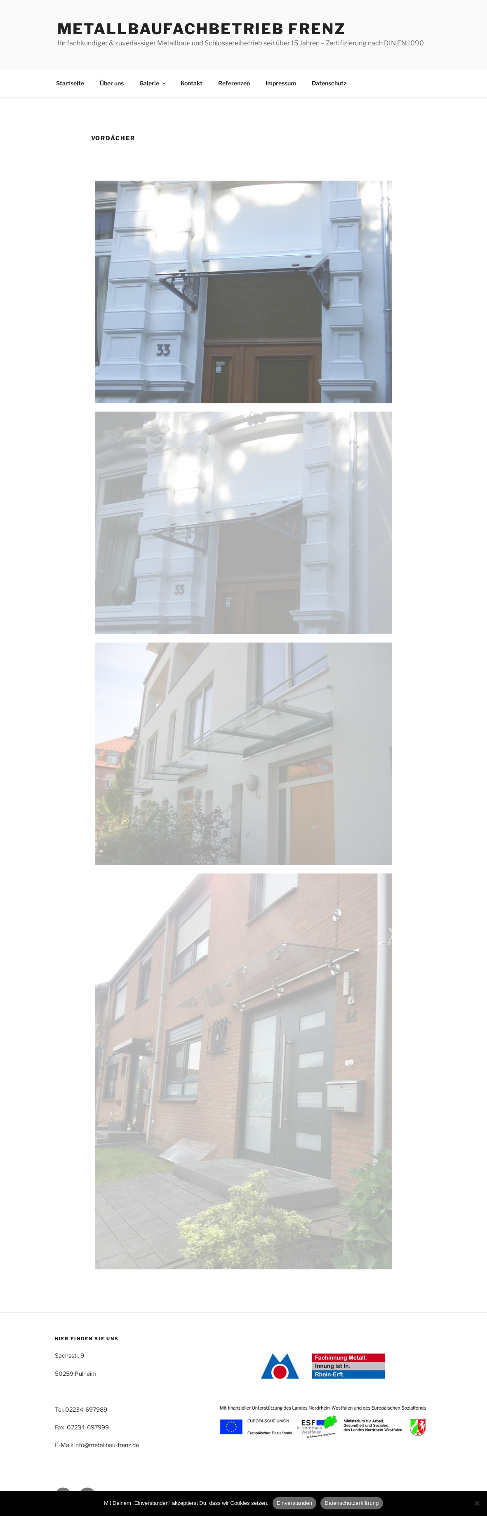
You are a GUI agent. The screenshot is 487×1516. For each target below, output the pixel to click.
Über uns (112, 83)
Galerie (153, 83)
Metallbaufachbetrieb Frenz (201, 29)
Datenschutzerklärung (352, 1503)
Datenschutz (329, 83)
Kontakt (191, 83)
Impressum (281, 83)
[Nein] (477, 1503)
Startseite (70, 83)
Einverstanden (294, 1503)
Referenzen (234, 83)
